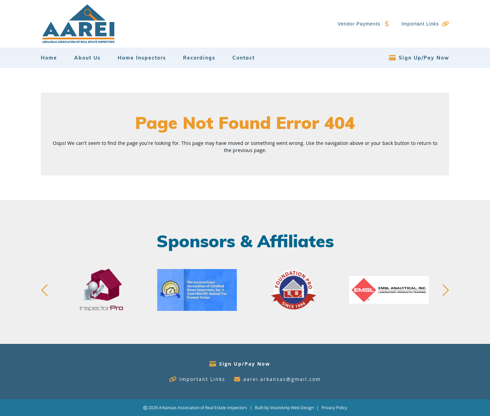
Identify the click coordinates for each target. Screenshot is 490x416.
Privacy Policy (334, 407)
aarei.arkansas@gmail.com (282, 379)
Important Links (420, 24)
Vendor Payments (359, 24)
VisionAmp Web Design (292, 407)
